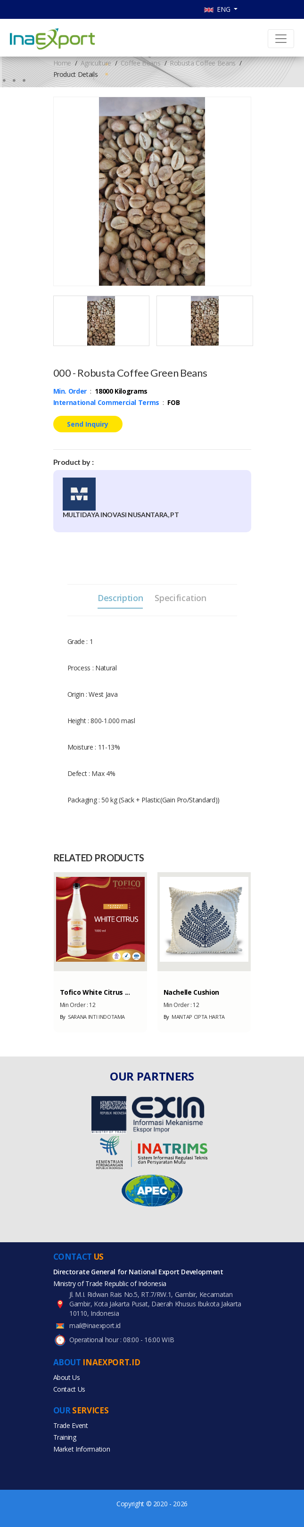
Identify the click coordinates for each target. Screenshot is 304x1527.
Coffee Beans (141, 62)
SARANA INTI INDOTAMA (92, 1016)
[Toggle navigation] (281, 38)
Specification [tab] (180, 597)
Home (62, 62)
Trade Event (70, 1425)
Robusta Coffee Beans (203, 62)
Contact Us (69, 1389)
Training (64, 1437)
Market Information (81, 1448)
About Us (66, 1377)
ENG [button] (218, 9)
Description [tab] (120, 597)
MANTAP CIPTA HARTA (194, 1016)
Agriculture (96, 62)
